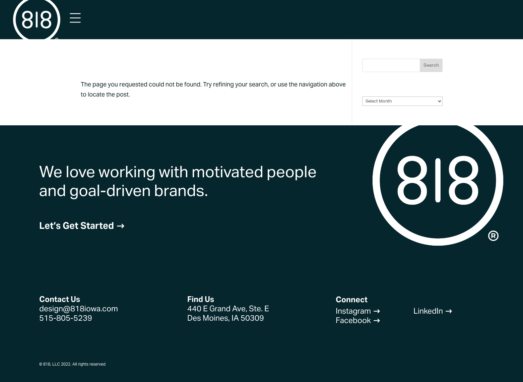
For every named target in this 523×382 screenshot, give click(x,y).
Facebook (358, 320)
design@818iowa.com (78, 309)
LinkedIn (432, 311)
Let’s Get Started (82, 226)
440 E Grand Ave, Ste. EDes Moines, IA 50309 (228, 313)
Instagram (358, 311)
